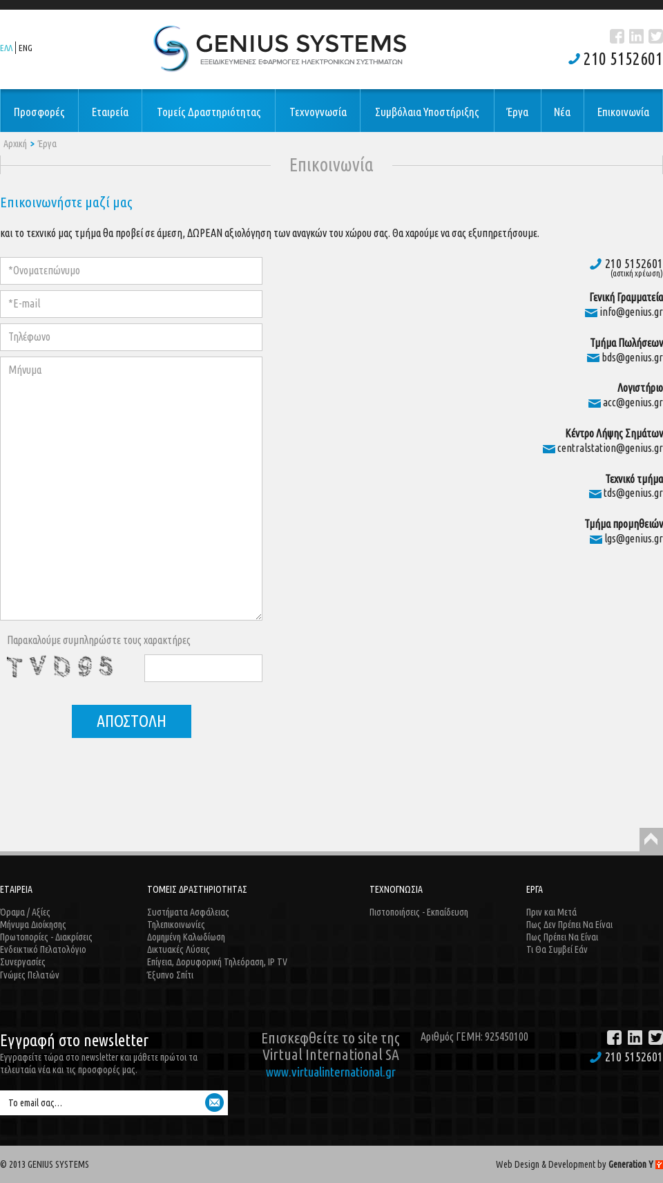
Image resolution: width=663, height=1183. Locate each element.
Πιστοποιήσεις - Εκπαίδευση (418, 912)
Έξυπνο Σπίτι (170, 975)
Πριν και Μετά (551, 912)
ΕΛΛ (6, 48)
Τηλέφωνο (29, 336)
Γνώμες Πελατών (29, 975)
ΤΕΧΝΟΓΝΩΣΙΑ (396, 889)
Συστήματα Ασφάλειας (188, 912)
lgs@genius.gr (633, 538)
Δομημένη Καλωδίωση (186, 937)
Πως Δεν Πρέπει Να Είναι (569, 924)
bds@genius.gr (632, 357)
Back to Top (651, 839)
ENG (25, 48)
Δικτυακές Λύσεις (178, 949)
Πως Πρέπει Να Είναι (562, 937)
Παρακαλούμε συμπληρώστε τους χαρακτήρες (99, 640)
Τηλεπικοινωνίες (176, 924)
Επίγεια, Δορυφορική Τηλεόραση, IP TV (217, 961)
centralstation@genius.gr (610, 448)
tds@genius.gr (633, 492)
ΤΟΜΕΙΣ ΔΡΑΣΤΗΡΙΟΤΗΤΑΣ (197, 889)
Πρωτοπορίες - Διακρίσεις (46, 937)
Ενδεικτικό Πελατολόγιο (43, 949)
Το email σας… (35, 1102)
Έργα (47, 143)
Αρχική (15, 143)
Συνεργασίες (23, 961)
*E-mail (24, 303)
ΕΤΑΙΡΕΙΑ (16, 889)
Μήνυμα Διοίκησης (33, 924)
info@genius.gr (631, 311)
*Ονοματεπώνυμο (44, 270)
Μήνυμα (24, 369)
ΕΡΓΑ (534, 889)
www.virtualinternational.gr (331, 1071)
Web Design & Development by (579, 1164)
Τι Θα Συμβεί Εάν (557, 949)
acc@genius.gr (633, 402)
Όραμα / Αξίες (25, 912)
